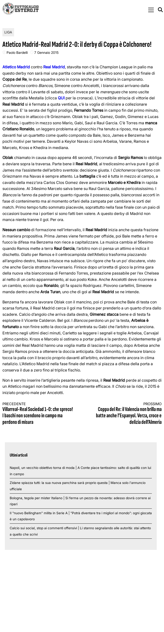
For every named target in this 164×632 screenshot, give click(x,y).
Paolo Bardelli (17, 52)
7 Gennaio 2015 (46, 52)
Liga (8, 32)
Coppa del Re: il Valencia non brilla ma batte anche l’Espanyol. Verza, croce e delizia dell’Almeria (126, 413)
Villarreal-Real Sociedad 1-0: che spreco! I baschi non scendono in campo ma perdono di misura (38, 413)
